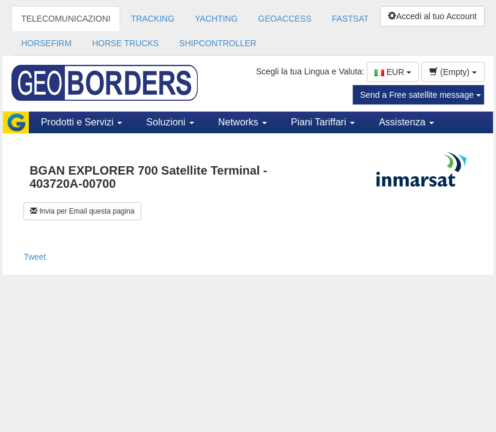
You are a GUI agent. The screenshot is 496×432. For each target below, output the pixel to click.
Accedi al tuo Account (432, 16)
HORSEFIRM (46, 43)
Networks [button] (242, 122)
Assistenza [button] (406, 122)
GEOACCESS (284, 18)
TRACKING (152, 18)
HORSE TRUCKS (125, 43)
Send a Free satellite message (420, 95)
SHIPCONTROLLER (217, 43)
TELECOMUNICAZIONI (66, 18)
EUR (393, 72)
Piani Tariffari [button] (323, 122)
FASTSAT (350, 18)
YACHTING (216, 18)
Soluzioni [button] (170, 122)
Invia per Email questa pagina (82, 211)
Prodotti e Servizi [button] (81, 122)
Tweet (34, 257)
